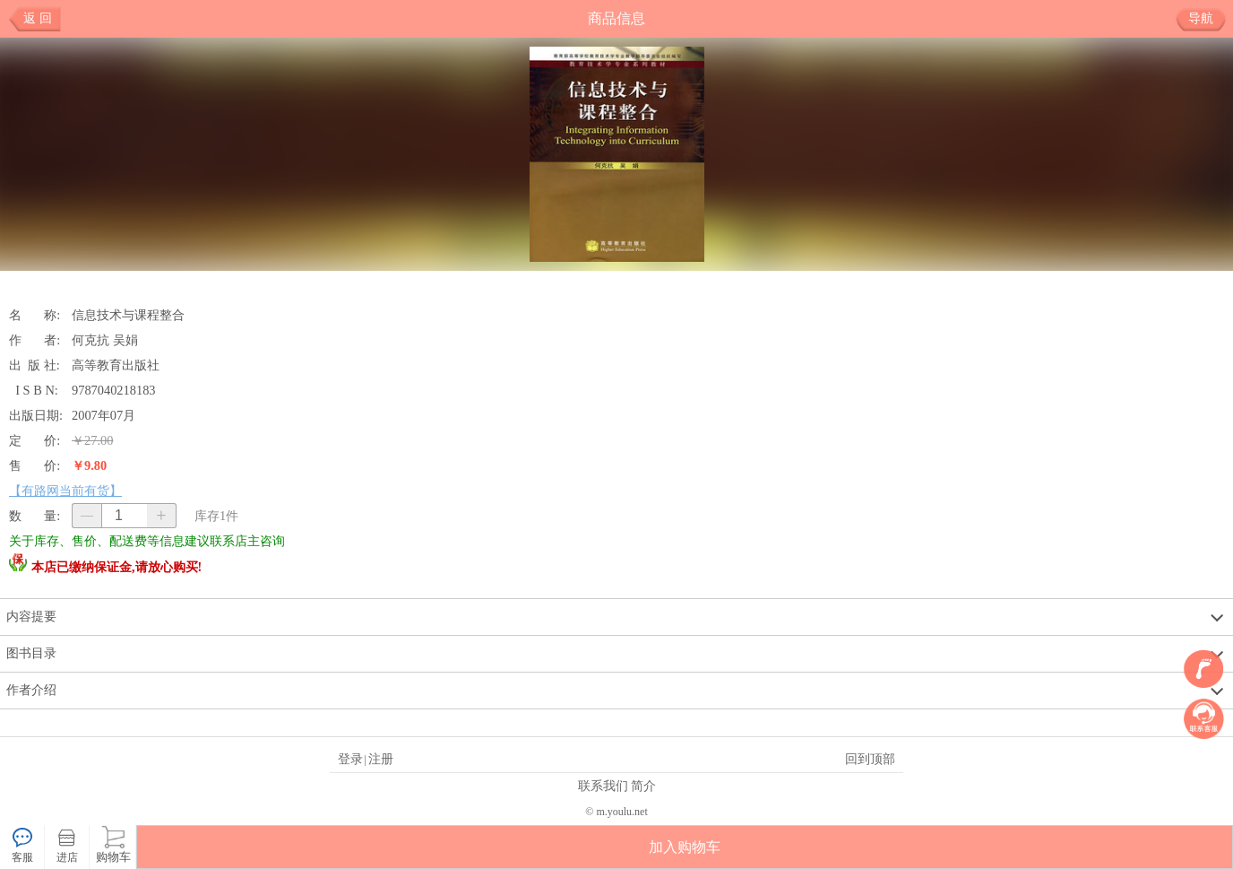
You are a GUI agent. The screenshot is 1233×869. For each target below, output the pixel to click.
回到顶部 (870, 759)
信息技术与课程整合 (128, 315)
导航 (1207, 18)
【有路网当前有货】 (65, 490)
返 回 (37, 18)
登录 (350, 759)
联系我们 (603, 785)
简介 (643, 785)
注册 (380, 759)
